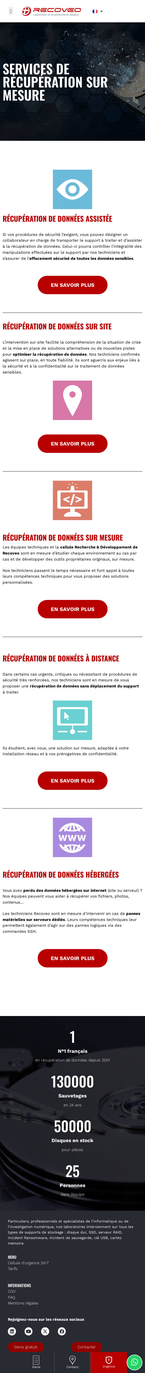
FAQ (11, 1297)
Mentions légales (23, 1303)
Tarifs (13, 1268)
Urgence (109, 1366)
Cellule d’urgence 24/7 (28, 1263)
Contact (72, 1367)
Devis (36, 1367)
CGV (12, 1291)
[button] (10, 11)
